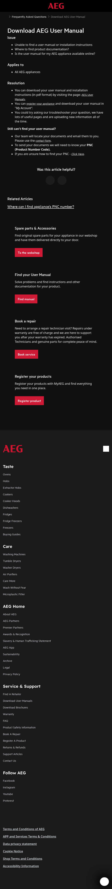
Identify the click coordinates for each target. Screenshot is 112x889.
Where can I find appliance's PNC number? (40, 206)
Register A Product (14, 740)
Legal (6, 667)
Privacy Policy (11, 674)
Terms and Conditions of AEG (24, 829)
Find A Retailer (12, 694)
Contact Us (9, 760)
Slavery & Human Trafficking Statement (27, 640)
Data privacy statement (20, 844)
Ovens (7, 474)
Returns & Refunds (14, 747)
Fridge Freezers (12, 521)
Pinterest (8, 800)
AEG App (8, 647)
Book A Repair (11, 734)
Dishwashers (10, 507)
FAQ (5, 720)
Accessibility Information (21, 866)
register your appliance (40, 103)
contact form (43, 140)
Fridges (7, 514)
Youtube (8, 794)
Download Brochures (15, 707)
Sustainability (11, 654)
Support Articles (13, 754)
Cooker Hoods (11, 501)
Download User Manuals (17, 700)
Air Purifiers (10, 574)
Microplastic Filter (14, 594)
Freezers (8, 527)
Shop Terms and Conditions (22, 859)
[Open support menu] (104, 881)
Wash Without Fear (14, 587)
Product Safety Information (19, 727)
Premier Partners (13, 627)
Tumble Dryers (12, 561)
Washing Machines (14, 554)
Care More (9, 580)
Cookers (8, 494)
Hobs (6, 481)
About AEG (9, 614)
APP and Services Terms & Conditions (29, 836)
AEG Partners (11, 620)
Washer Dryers (12, 567)
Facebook (9, 780)
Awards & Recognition (16, 634)
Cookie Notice (13, 851)
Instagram (9, 787)
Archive (7, 660)
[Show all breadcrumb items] (5, 16)
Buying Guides (12, 534)
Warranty (8, 714)
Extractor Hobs (12, 487)
